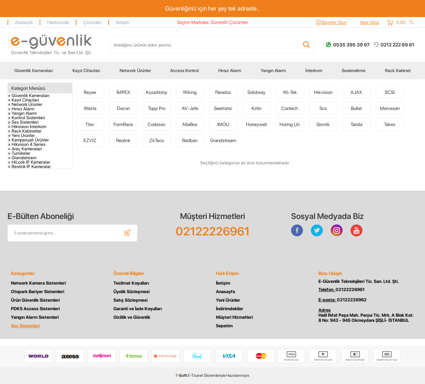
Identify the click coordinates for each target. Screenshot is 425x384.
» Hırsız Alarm (21, 108)
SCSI (390, 92)
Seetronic (223, 108)
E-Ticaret (195, 375)
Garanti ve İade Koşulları (137, 308)
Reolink (123, 140)
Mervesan (390, 108)
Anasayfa (24, 22)
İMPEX (123, 92)
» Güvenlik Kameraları (29, 95)
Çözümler (92, 22)
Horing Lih (289, 124)
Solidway (256, 92)
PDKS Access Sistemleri (35, 308)
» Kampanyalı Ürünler (28, 139)
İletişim (122, 22)
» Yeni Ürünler (21, 135)
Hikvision (323, 92)
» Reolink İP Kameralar (29, 166)
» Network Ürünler (25, 104)
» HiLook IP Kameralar (29, 162)
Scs (323, 108)
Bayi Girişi (369, 22)
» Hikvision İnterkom (27, 126)
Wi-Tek (290, 92)
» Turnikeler (19, 153)
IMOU (223, 124)
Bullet (356, 108)
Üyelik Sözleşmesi (131, 291)
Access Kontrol (184, 70)
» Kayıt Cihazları (23, 99)
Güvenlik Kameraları (33, 70)
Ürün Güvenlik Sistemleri (35, 300)
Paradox (223, 92)
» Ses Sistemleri (23, 122)
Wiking (190, 92)
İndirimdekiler (229, 308)
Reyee (90, 92)
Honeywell (256, 124)
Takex (390, 124)
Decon (123, 108)
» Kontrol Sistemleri (26, 117)
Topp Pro (156, 108)
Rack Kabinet (398, 70)
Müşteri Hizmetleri (234, 317)
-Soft (181, 375)
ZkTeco (156, 140)
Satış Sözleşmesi (130, 300)
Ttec (89, 124)
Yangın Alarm (273, 70)
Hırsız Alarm (229, 70)
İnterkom (314, 70)
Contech (289, 108)
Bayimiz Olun (334, 22)
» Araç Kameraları (25, 148)
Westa (90, 108)
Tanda (356, 124)
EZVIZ (89, 140)
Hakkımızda (58, 22)
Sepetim (224, 325)
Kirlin (256, 108)
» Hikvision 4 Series (26, 144)
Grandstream (223, 140)
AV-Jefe (190, 108)
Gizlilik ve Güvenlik (131, 317)
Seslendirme (354, 70)
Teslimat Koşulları (131, 283)
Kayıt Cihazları (86, 70)
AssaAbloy (156, 92)
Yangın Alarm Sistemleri (35, 317)
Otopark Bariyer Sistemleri (37, 291)
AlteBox (189, 124)
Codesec (157, 124)
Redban (189, 140)
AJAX (356, 92)
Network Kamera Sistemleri (38, 283)
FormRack (123, 124)
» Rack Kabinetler (25, 131)
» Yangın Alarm (22, 113)
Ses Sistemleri (25, 325)
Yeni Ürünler (228, 300)
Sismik (323, 124)
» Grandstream (22, 157)
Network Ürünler (135, 70)
